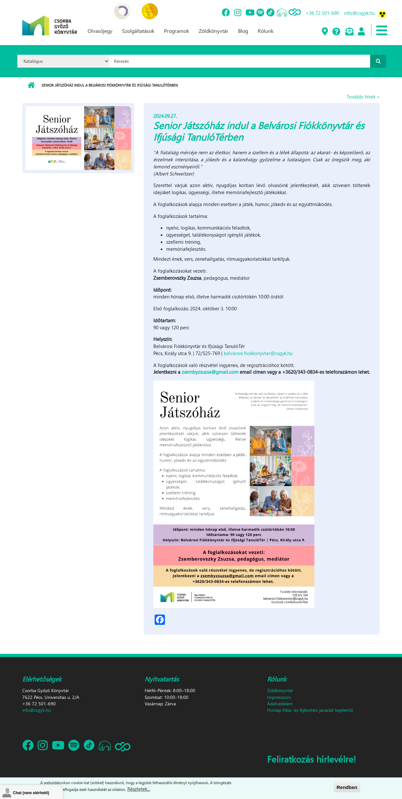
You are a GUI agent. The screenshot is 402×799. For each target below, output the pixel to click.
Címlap (31, 85)
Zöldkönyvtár (213, 30)
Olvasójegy (100, 30)
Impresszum (279, 697)
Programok (176, 30)
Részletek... (138, 789)
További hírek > (363, 96)
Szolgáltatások (138, 30)
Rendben (347, 787)
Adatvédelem (280, 703)
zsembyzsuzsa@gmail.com (210, 372)
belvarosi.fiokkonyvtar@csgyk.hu (258, 353)
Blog (243, 30)
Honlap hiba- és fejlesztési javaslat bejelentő (310, 710)
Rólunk (265, 30)
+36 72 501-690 (322, 13)
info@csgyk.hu (359, 13)
